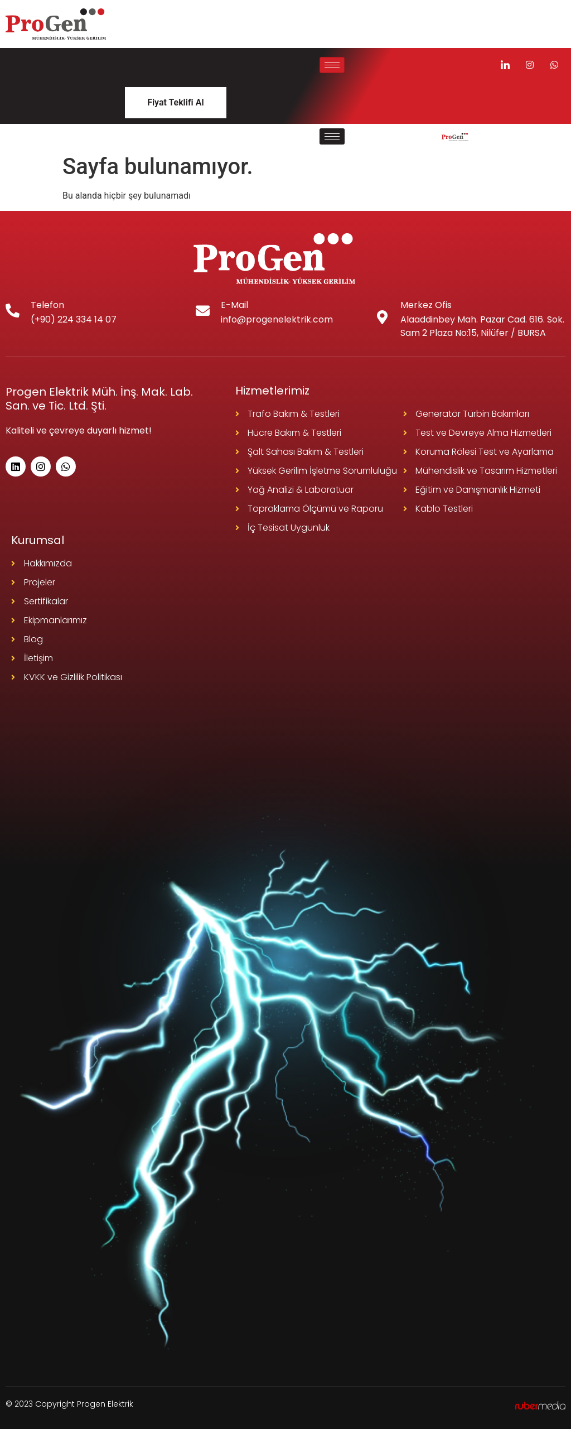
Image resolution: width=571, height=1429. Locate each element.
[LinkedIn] (505, 64)
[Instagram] (529, 64)
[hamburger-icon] (332, 65)
